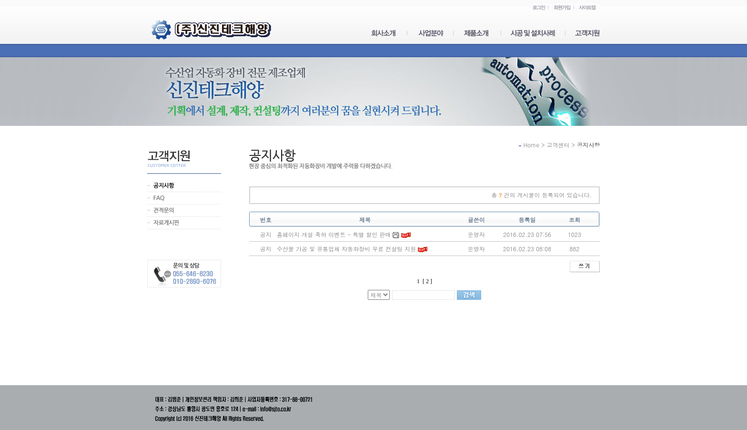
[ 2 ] (427, 281)
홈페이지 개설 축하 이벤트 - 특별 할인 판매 (334, 234)
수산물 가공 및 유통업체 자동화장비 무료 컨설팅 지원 (346, 249)
